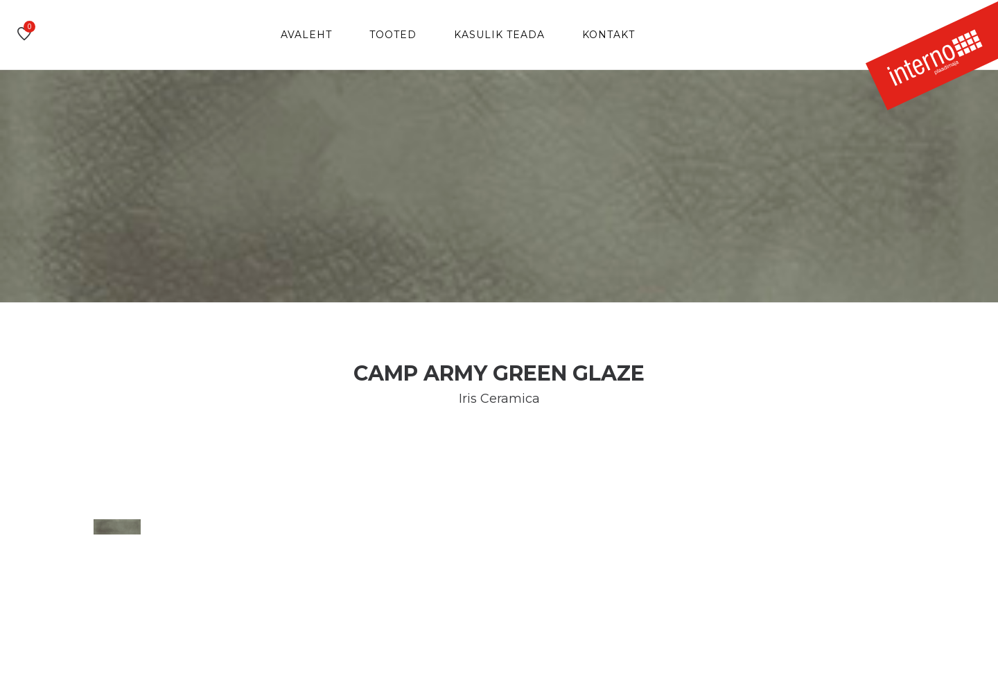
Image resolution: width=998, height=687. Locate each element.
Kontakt (608, 34)
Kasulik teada (499, 34)
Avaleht (306, 34)
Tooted (393, 34)
